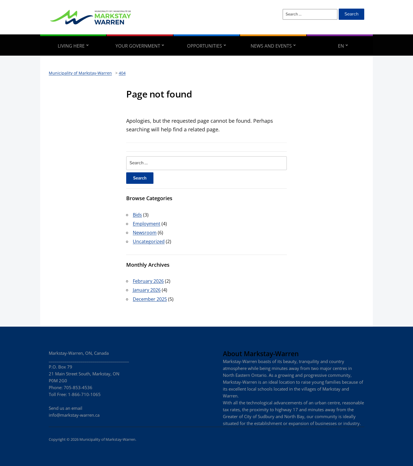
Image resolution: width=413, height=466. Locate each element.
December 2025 (150, 299)
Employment (146, 224)
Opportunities (204, 46)
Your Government (138, 46)
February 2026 (148, 281)
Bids (137, 215)
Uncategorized (149, 241)
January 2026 (147, 290)
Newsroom (145, 232)
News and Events (271, 46)
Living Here (71, 46)
